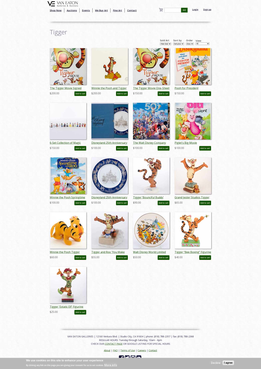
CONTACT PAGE (114, 343)
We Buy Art (101, 10)
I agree (228, 362)
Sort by (177, 40)
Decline (216, 363)
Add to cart (80, 93)
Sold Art (164, 40)
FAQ (115, 350)
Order (189, 40)
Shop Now (56, 10)
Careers (142, 350)
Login (195, 9)
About (107, 350)
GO (184, 10)
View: (199, 41)
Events (86, 10)
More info (110, 365)
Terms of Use (127, 350)
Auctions (72, 10)
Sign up (207, 9)
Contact (132, 10)
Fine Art (117, 10)
